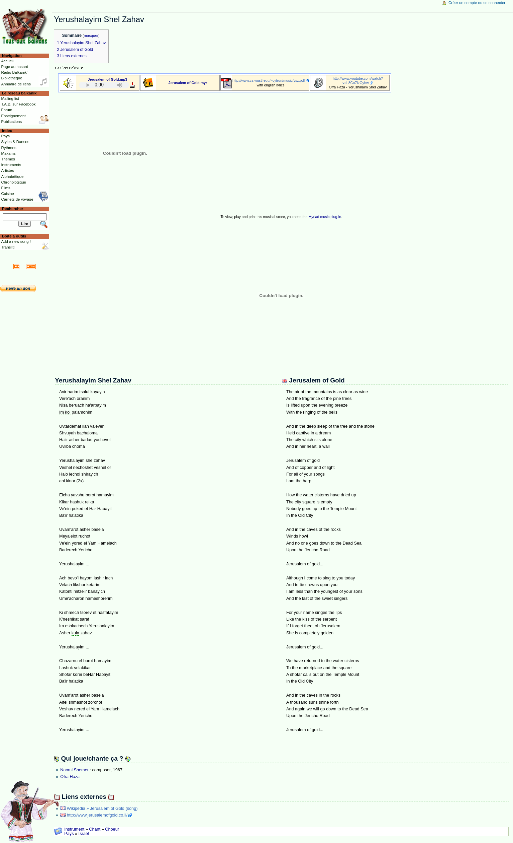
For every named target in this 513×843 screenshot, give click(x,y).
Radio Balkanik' (14, 72)
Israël (84, 833)
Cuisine (7, 194)
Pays (69, 833)
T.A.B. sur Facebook (18, 104)
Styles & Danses (15, 142)
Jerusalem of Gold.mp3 (107, 79)
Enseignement (13, 116)
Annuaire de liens (16, 84)
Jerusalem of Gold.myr (188, 83)
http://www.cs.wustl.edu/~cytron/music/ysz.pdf (268, 80)
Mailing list (10, 98)
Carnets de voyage (17, 199)
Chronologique (13, 182)
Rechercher (12, 209)
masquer (91, 35)
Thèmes (8, 159)
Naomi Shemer (74, 770)
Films (5, 188)
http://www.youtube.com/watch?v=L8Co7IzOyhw (358, 80)
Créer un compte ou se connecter (476, 3)
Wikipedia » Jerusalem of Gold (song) (102, 808)
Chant (94, 829)
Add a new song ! (16, 241)
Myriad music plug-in (324, 217)
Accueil (7, 61)
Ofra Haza (70, 776)
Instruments (11, 165)
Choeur (112, 829)
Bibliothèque (11, 78)
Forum (6, 110)
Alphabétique (12, 176)
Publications (11, 122)
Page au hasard (14, 67)
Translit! (7, 247)
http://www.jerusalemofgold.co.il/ (97, 815)
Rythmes (8, 148)
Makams (8, 153)
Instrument (74, 829)
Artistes (7, 170)
